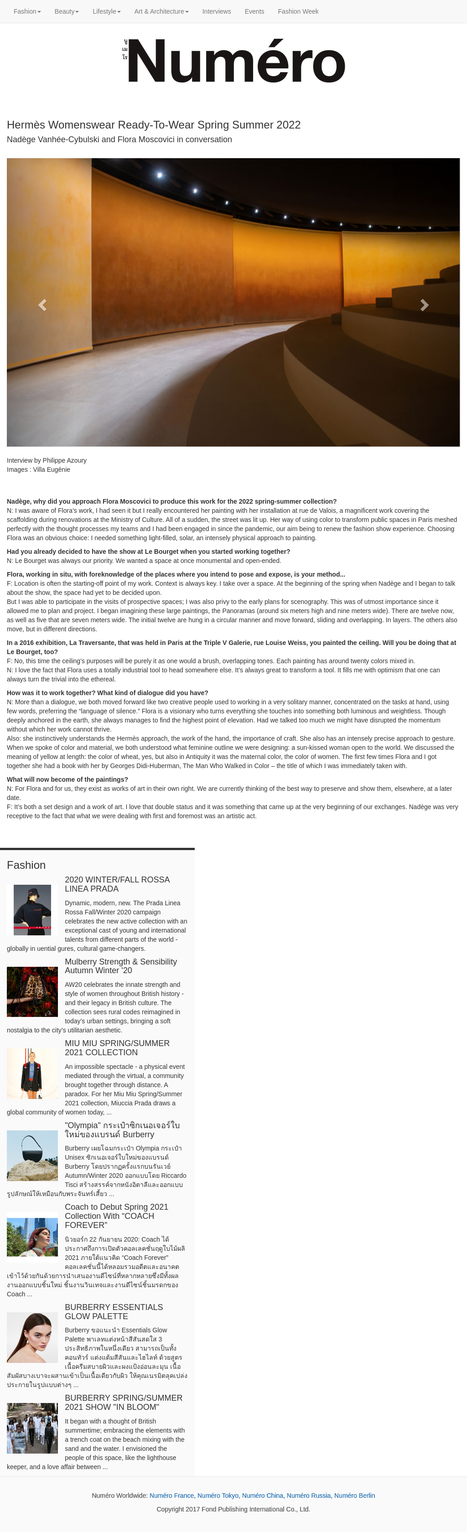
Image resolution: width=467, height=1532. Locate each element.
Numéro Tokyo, (218, 1495)
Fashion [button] (27, 11)
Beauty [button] (67, 11)
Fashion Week (298, 11)
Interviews (216, 11)
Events (255, 11)
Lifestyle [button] (106, 11)
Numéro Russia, (309, 1495)
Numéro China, (263, 1495)
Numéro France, (173, 1495)
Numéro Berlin (354, 1495)
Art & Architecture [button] (162, 11)
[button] (41, 302)
